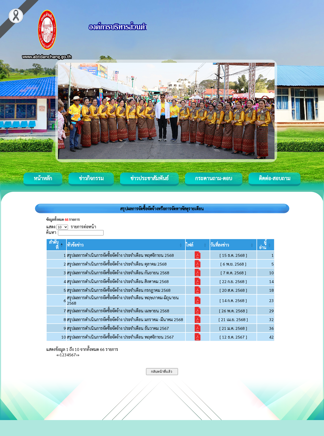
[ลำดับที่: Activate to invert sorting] (56, 244)
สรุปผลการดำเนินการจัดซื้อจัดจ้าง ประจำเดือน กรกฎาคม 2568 (118, 290)
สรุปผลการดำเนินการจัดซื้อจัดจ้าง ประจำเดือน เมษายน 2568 (118, 310)
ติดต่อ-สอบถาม (274, 178)
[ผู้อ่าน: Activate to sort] (265, 244)
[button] (75, 245)
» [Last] (78, 354)
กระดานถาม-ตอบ (213, 178)
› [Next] (76, 354)
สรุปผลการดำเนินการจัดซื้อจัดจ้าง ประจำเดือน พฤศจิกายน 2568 (120, 255)
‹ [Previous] (59, 354)
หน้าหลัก (43, 178)
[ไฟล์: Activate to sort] (198, 244)
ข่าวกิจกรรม (91, 178)
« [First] (57, 354)
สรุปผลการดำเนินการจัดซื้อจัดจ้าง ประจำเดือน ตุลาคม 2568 (117, 264)
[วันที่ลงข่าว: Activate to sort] (233, 244)
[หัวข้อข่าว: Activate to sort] (126, 244)
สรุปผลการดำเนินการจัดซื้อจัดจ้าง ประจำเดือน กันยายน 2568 (118, 272)
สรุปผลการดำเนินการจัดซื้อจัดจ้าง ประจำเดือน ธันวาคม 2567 (118, 328)
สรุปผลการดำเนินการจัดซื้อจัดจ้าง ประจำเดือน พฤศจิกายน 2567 (120, 337)
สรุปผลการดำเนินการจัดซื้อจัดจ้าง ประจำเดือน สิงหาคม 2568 (118, 281)
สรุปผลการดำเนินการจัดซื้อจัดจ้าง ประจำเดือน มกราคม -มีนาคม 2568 (125, 319)
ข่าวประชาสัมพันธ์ (149, 178)
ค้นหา (51, 232)
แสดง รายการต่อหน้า (71, 226)
